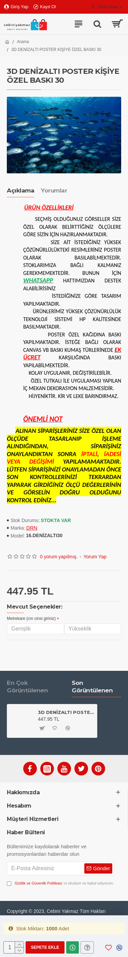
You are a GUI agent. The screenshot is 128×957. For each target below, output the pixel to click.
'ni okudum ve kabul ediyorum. (60, 883)
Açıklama (20, 190)
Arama (23, 41)
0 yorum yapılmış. (58, 556)
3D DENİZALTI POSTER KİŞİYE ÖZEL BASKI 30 (66, 712)
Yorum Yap (95, 556)
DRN (32, 528)
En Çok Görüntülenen (27, 686)
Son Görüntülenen (92, 686)
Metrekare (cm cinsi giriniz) (31, 618)
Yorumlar (54, 190)
